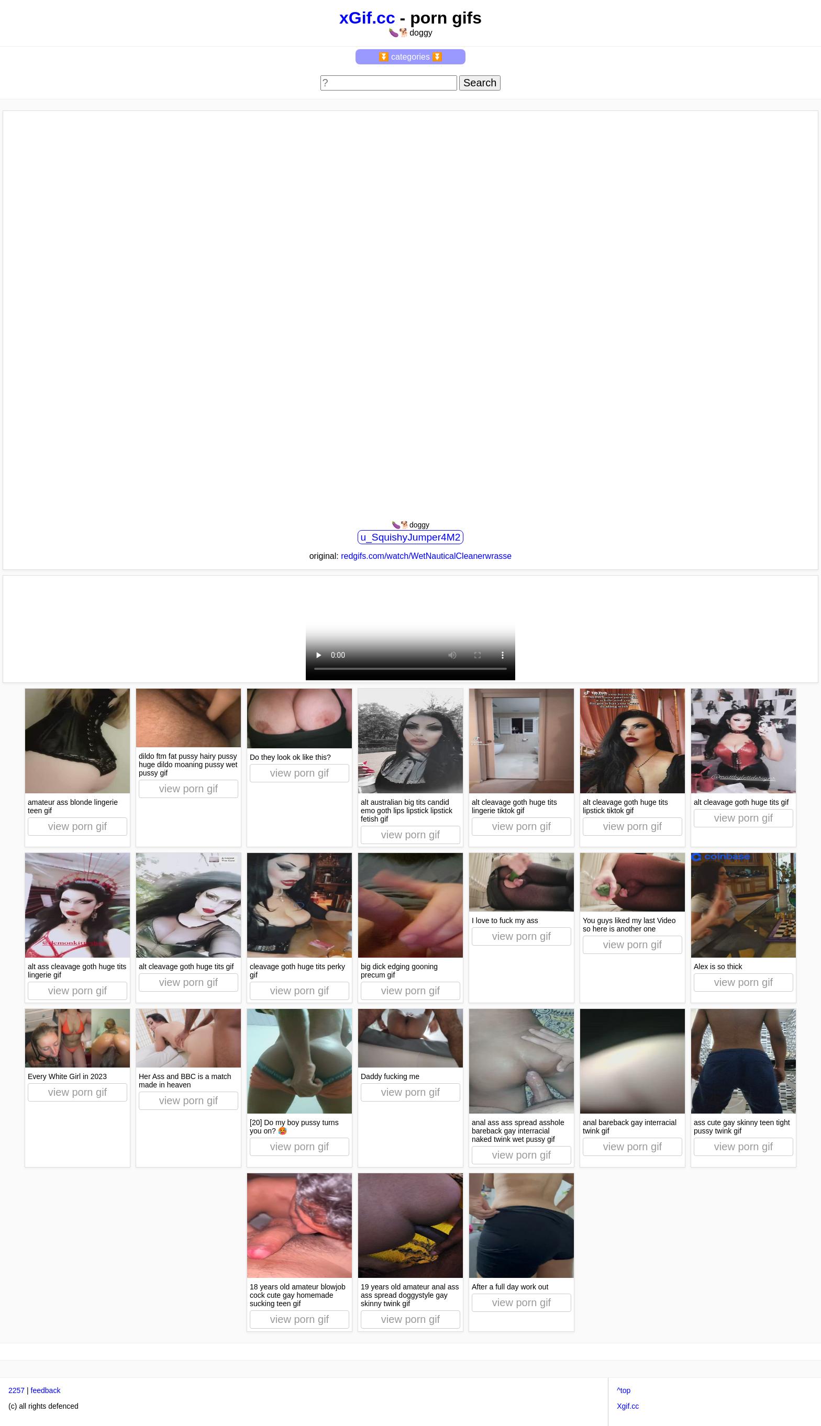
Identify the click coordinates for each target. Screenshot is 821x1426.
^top (623, 1390)
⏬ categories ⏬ (411, 56)
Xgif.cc (628, 1406)
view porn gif (77, 826)
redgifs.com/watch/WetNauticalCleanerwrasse (426, 556)
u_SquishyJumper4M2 (411, 537)
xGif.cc (367, 17)
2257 (16, 1390)
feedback (46, 1390)
